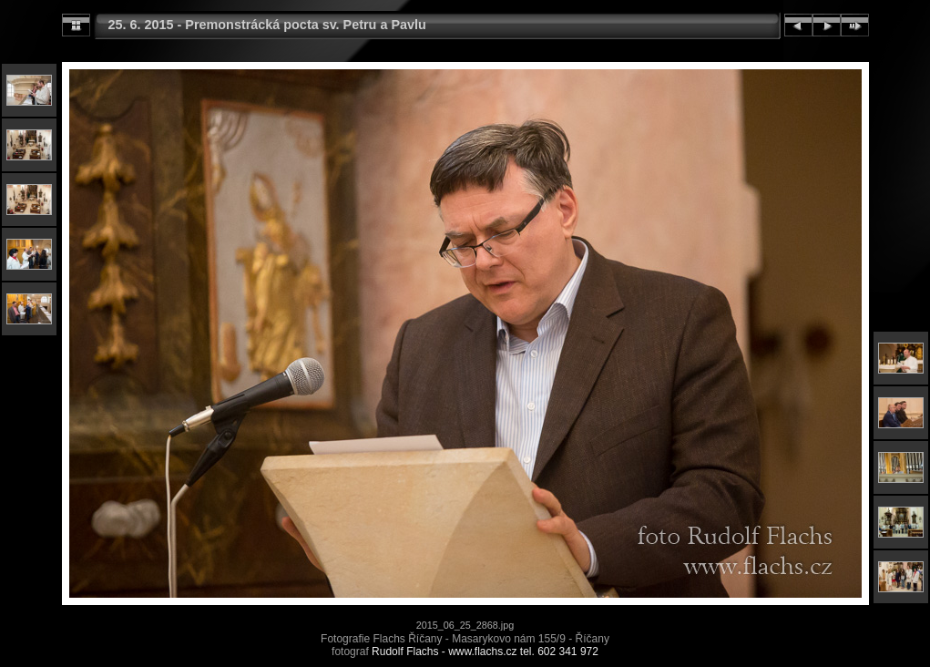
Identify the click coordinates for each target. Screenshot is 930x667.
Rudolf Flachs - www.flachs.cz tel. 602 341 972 (485, 651)
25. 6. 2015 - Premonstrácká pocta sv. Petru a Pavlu (267, 24)
